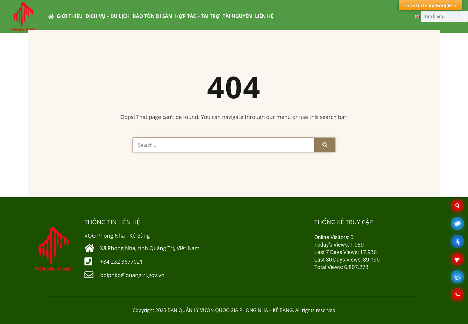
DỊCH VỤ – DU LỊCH (108, 16)
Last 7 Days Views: (337, 252)
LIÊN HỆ (264, 16)
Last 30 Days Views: (338, 259)
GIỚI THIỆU (70, 16)
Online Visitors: (332, 237)
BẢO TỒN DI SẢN (152, 16)
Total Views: (329, 267)
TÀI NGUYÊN (237, 16)
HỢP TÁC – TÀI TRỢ (197, 16)
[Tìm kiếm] (462, 16)
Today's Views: (332, 245)
